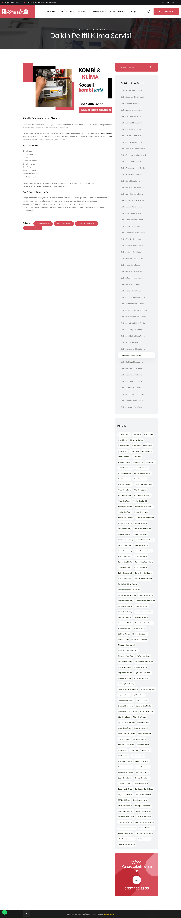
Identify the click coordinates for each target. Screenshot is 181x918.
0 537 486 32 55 (166, 11)
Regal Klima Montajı (125, 672)
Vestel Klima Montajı (141, 728)
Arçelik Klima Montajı (125, 506)
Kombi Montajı (147, 451)
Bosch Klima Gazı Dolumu (143, 551)
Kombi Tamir (134, 750)
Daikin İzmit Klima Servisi (130, 103)
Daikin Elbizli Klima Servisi (131, 213)
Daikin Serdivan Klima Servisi (132, 381)
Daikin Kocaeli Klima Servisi (131, 90)
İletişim (133, 11)
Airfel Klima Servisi (142, 467)
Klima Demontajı (123, 445)
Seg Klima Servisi (124, 695)
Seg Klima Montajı (139, 695)
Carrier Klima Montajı (125, 562)
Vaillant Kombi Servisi (125, 833)
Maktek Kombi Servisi (143, 811)
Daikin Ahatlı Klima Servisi (131, 161)
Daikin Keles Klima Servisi (130, 265)
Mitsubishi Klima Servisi (139, 639)
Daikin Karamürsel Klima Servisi (133, 148)
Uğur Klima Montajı (139, 717)
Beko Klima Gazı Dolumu (142, 528)
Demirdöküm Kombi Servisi (144, 789)
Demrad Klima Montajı (125, 600)
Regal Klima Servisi (140, 667)
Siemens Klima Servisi (125, 706)
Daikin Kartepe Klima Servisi (131, 271)
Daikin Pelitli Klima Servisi (131, 355)
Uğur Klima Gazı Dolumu (126, 722)
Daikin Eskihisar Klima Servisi (132, 219)
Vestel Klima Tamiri (144, 733)
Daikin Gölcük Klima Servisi (131, 135)
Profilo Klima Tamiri (124, 667)
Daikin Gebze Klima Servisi (131, 129)
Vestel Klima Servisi (124, 728)
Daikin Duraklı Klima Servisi (131, 206)
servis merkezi (106, 133)
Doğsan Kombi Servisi (125, 794)
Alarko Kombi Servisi (125, 761)
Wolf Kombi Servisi (144, 839)
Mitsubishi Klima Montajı (126, 645)
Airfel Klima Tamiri (124, 479)
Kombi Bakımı (135, 451)
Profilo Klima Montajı (125, 661)
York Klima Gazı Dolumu (126, 744)
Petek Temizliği (138, 462)
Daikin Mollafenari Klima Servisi (133, 323)
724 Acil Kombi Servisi (125, 467)
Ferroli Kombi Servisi (140, 800)
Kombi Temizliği (123, 755)
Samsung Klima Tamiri (147, 689)
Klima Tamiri (136, 445)
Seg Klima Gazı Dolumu (126, 700)
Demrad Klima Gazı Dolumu (145, 600)
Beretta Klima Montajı (125, 539)
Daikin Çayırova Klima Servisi (132, 109)
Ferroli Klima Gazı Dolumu (143, 611)
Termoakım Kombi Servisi (126, 844)
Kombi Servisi (97, 11)
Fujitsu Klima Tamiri (124, 628)
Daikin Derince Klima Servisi (131, 122)
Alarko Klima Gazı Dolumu (143, 484)
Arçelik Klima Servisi (140, 501)
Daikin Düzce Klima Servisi (131, 387)
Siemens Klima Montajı (143, 706)
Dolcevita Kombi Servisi (144, 794)
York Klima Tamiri (143, 744)
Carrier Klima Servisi (140, 556)
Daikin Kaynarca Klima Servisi (132, 407)
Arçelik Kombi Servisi (142, 761)
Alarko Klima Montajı (125, 484)
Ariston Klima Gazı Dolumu (145, 517)
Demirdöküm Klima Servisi (143, 578)
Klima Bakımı (148, 434)
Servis (81, 11)
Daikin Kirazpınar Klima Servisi (132, 303)
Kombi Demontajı (124, 456)
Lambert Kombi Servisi (125, 811)
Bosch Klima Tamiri (124, 556)
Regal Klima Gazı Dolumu (142, 672)
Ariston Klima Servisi (141, 512)
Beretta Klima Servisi (140, 534)
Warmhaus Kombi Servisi (126, 839)
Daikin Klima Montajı (63, 224)
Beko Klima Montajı (124, 528)
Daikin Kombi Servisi (141, 783)
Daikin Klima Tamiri (33, 228)
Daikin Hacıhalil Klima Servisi (132, 245)
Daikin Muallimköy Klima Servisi (133, 336)
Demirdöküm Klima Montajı (127, 584)
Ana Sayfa (50, 11)
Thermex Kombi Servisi (146, 827)
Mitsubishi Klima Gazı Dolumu (128, 650)
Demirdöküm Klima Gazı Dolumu (129, 589)
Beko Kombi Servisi (142, 772)
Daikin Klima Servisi (85, 29)
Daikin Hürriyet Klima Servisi (132, 258)
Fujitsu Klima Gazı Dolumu (144, 623)
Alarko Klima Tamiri (124, 490)
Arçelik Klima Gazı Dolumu (144, 506)
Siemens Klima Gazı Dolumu (127, 711)
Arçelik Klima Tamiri (124, 512)
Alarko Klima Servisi (140, 479)
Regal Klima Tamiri (124, 678)
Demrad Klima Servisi (146, 595)
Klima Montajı (123, 440)
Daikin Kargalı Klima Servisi (131, 290)
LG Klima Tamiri (123, 639)
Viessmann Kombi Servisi (144, 833)
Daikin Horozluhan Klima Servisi (133, 349)
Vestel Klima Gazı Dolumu (127, 733)
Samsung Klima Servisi (141, 678)
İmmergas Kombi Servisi (142, 805)
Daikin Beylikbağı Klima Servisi (132, 187)
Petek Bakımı (150, 462)
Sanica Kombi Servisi (144, 816)
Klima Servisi (117, 11)
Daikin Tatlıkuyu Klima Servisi (132, 361)
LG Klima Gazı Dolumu (139, 634)
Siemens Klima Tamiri (147, 711)
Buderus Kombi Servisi (142, 778)
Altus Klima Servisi (140, 490)
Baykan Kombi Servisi (142, 767)
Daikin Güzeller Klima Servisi (132, 239)
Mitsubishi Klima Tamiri (126, 656)
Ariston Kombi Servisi (125, 767)
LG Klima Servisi (139, 628)
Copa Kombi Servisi (124, 783)
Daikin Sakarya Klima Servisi (131, 374)
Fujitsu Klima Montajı (125, 623)
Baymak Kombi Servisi (125, 772)
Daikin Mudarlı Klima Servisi (131, 342)
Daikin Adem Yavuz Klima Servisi (133, 155)
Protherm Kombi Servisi (126, 816)
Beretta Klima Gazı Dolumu (145, 539)
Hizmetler (66, 11)
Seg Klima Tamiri (142, 700)
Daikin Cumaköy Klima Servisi (132, 193)
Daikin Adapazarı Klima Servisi (132, 394)
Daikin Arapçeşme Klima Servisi (133, 168)
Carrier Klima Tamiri (124, 567)
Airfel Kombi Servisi (138, 755)
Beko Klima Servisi (141, 523)
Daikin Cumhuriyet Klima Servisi (133, 297)
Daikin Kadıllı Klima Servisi (131, 284)
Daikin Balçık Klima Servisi (131, 174)
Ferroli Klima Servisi (141, 606)
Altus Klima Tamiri (124, 501)
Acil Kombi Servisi (124, 462)
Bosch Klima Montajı (125, 551)
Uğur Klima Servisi (124, 717)
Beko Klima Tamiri (124, 534)
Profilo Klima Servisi (143, 656)
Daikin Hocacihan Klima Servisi (132, 200)
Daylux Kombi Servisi (125, 789)
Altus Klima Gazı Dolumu (142, 495)
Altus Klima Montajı (124, 495)
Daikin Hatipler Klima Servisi (131, 252)
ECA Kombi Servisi (124, 800)
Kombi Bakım (145, 750)
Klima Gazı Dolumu (136, 440)
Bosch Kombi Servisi (125, 778)
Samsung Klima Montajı (126, 683)
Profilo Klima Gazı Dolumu (144, 661)
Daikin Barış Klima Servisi (130, 181)
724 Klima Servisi (124, 434)
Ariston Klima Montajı (125, 517)
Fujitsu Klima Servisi (141, 617)
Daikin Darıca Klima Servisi (131, 116)
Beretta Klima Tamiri (125, 545)
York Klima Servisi (124, 739)
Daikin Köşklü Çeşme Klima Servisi (134, 310)
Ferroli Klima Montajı (125, 611)
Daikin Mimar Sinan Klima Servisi (133, 316)
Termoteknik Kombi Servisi (127, 827)
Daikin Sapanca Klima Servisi (132, 400)
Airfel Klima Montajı (124, 473)
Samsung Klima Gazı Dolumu (128, 689)
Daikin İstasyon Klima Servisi (132, 277)
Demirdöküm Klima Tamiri (127, 595)
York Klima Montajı (139, 739)
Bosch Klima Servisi (141, 545)
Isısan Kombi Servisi (125, 805)
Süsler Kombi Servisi (125, 822)
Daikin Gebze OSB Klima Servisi (133, 232)
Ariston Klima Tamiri (125, 523)
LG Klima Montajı (124, 634)
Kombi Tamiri (137, 456)
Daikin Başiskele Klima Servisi (132, 97)
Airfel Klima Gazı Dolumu (142, 473)
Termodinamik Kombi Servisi (144, 822)
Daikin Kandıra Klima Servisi (131, 142)
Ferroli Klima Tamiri (124, 617)
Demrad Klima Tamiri (125, 606)
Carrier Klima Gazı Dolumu (144, 562)
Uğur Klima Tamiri (143, 722)
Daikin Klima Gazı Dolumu (86, 224)
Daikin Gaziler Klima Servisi (131, 226)
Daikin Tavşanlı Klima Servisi (131, 368)
